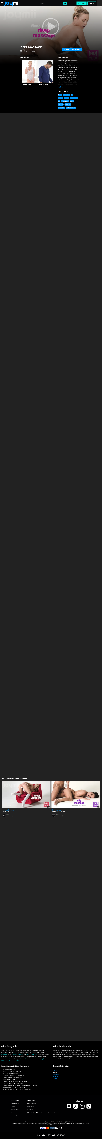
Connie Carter (8, 1061)
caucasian (60, 104)
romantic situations (17, 1054)
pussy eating (61, 107)
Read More (61, 87)
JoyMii (7, 814)
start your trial (72, 49)
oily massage (56, 810)
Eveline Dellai (62, 811)
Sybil (2, 1061)
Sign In (91, 3)
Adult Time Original (71, 107)
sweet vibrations (8, 810)
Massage (67, 98)
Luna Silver (36, 1059)
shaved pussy (65, 101)
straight (72, 101)
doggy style (68, 104)
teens (14, 1052)
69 (71, 94)
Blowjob (60, 98)
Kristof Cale (43, 84)
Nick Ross (18, 1061)
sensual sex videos (6, 1059)
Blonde (60, 94)
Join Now (81, 3)
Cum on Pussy (74, 98)
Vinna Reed (27, 84)
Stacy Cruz (43, 1059)
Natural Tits (66, 94)
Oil (59, 101)
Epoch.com (20, 1123)
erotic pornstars (22, 1059)
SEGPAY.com (69, 1123)
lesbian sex (4, 1054)
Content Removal (51, 1124)
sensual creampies (31, 1054)
